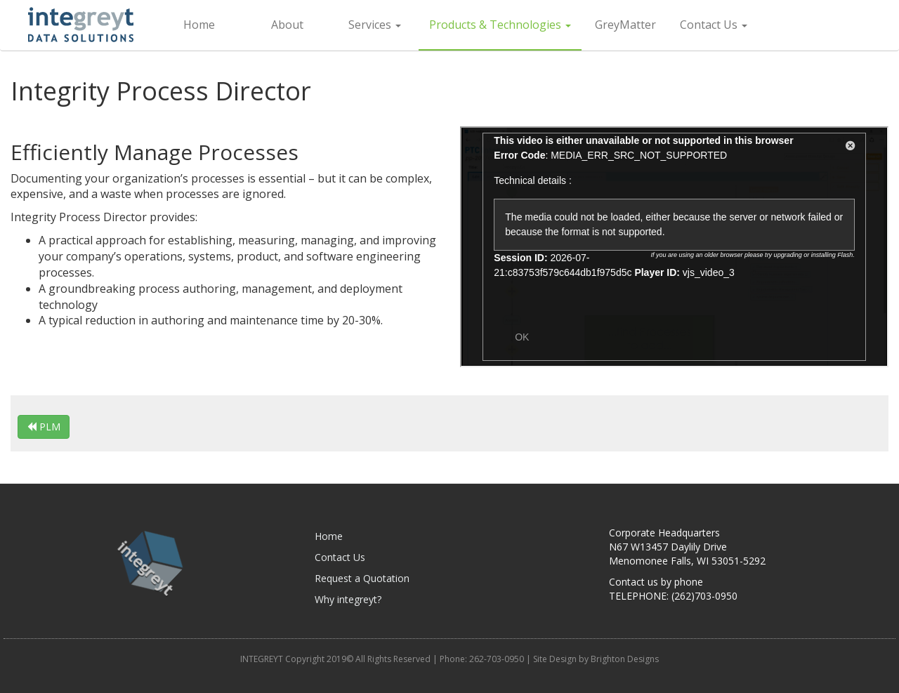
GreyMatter (625, 24)
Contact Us (713, 24)
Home (199, 24)
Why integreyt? (348, 599)
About (287, 24)
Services (374, 24)
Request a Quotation (362, 578)
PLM (43, 426)
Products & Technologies (500, 24)
